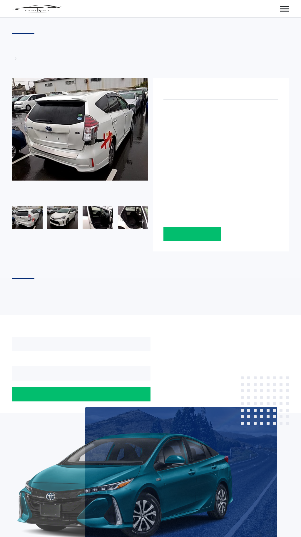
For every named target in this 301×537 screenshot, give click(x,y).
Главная (15, 58)
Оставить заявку (192, 234)
